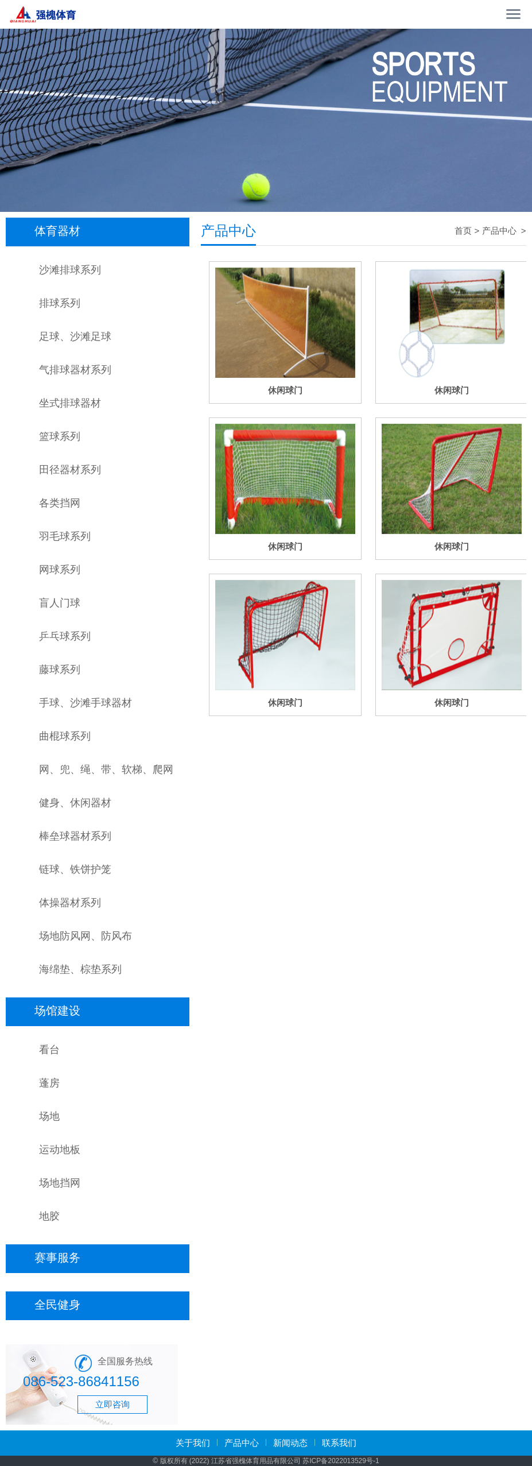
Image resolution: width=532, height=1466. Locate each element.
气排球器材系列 (75, 370)
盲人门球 (59, 603)
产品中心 (500, 230)
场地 (49, 1116)
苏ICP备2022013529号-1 (340, 1461)
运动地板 (59, 1149)
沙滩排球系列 (70, 270)
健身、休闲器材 (75, 803)
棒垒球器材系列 (75, 836)
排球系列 (59, 303)
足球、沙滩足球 (75, 336)
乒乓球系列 (65, 636)
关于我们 (193, 1443)
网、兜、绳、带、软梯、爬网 (106, 769)
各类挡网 (59, 503)
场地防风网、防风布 (85, 936)
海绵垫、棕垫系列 (80, 969)
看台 (49, 1049)
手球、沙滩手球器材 (85, 703)
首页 (463, 230)
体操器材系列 (70, 902)
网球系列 (59, 569)
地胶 (49, 1216)
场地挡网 (59, 1183)
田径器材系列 (70, 469)
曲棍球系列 (65, 736)
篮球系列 (59, 436)
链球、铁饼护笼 (75, 869)
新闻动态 (290, 1443)
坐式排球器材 (70, 403)
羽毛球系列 (65, 536)
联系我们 (339, 1443)
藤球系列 (59, 669)
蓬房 (49, 1083)
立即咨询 (112, 1404)
